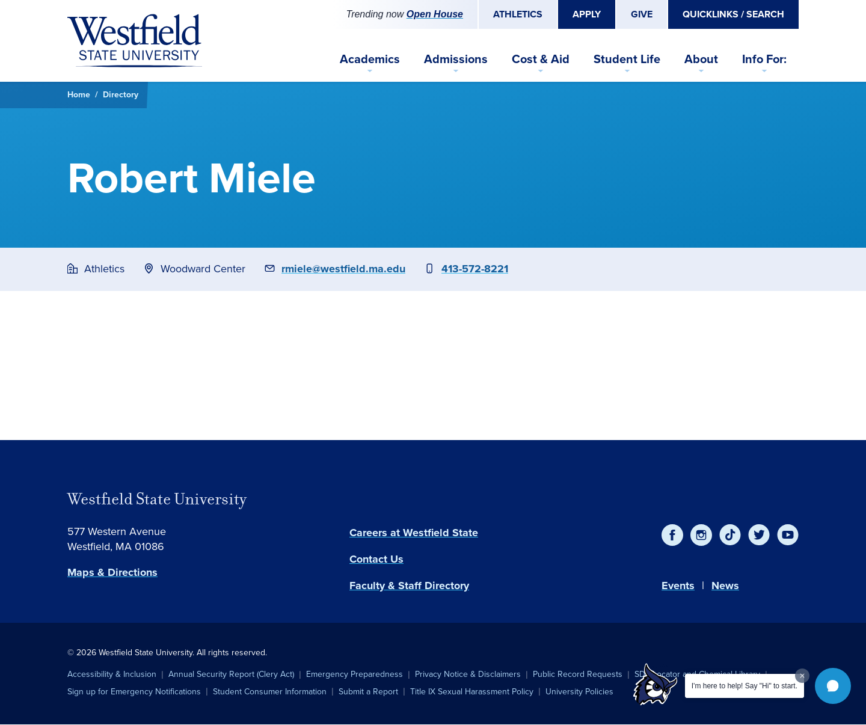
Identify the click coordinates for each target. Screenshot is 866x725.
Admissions (456, 59)
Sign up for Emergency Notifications (134, 691)
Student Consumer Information (270, 691)
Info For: (764, 59)
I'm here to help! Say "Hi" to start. (744, 686)
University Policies (579, 691)
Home (78, 94)
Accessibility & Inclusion (111, 674)
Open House (435, 14)
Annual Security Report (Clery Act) (231, 674)
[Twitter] (759, 535)
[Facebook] (672, 535)
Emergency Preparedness (354, 674)
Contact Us (376, 559)
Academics (370, 59)
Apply (587, 14)
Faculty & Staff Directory (409, 585)
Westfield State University (157, 499)
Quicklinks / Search (733, 14)
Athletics (517, 14)
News (725, 585)
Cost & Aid (541, 59)
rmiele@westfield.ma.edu (343, 269)
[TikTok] (730, 535)
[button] (833, 686)
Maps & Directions (112, 572)
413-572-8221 (474, 269)
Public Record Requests (577, 674)
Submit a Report (368, 691)
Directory (120, 94)
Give (642, 14)
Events (678, 585)
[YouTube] (788, 535)
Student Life (627, 59)
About (701, 59)
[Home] (134, 41)
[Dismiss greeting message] (802, 675)
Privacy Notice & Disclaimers (468, 674)
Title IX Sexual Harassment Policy (471, 691)
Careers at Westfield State (413, 532)
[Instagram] (701, 535)
